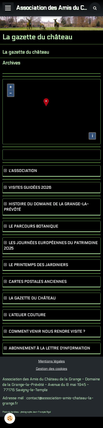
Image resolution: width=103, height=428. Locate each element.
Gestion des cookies (51, 369)
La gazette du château (25, 52)
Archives (11, 63)
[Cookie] (9, 418)
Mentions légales (51, 361)
